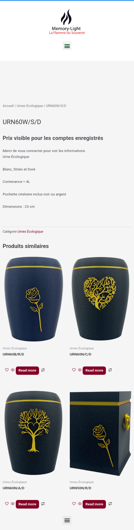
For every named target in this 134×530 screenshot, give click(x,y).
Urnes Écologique (30, 106)
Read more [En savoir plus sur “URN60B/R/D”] (27, 370)
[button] (67, 45)
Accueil (8, 106)
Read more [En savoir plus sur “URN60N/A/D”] (27, 504)
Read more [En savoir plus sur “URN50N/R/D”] (94, 504)
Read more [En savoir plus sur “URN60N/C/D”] (94, 370)
